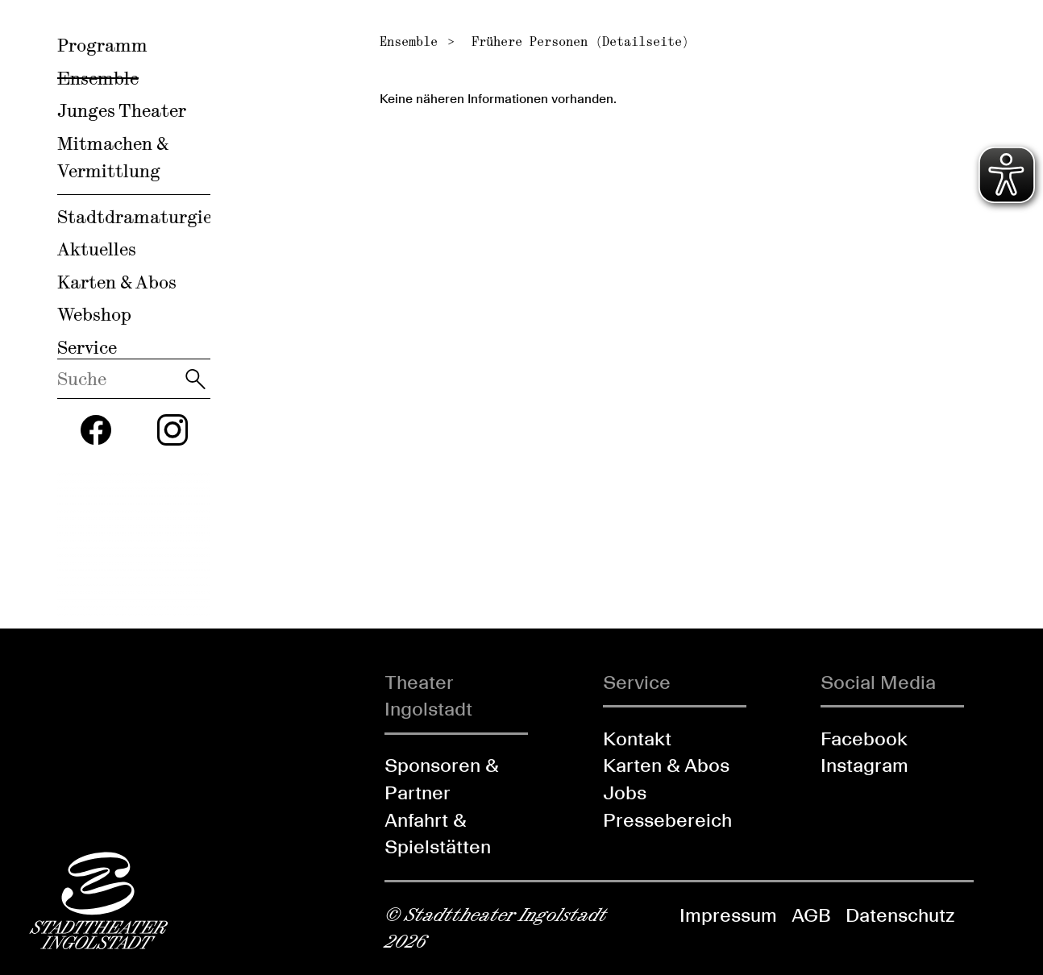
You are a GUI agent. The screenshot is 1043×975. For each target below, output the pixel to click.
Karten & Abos (117, 282)
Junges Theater (121, 110)
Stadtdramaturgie (134, 217)
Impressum (728, 915)
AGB (811, 915)
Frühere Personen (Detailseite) (580, 41)
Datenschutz (900, 915)
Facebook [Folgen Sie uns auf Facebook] (864, 738)
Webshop (94, 314)
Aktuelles (96, 249)
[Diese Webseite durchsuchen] (119, 378)
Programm (102, 45)
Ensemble (98, 78)
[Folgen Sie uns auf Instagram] (172, 430)
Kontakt (637, 738)
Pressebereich (667, 820)
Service (87, 347)
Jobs (624, 792)
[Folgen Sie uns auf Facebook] (96, 430)
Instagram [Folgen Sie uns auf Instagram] (864, 765)
